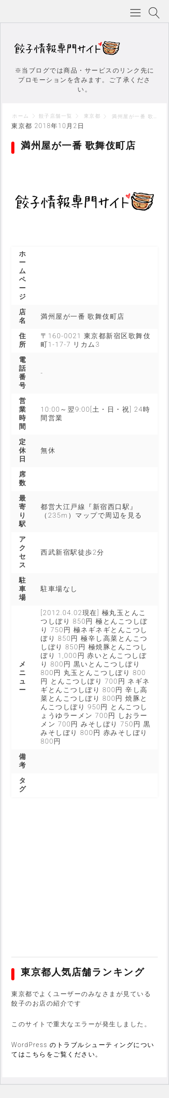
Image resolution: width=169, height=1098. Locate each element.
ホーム (20, 116)
